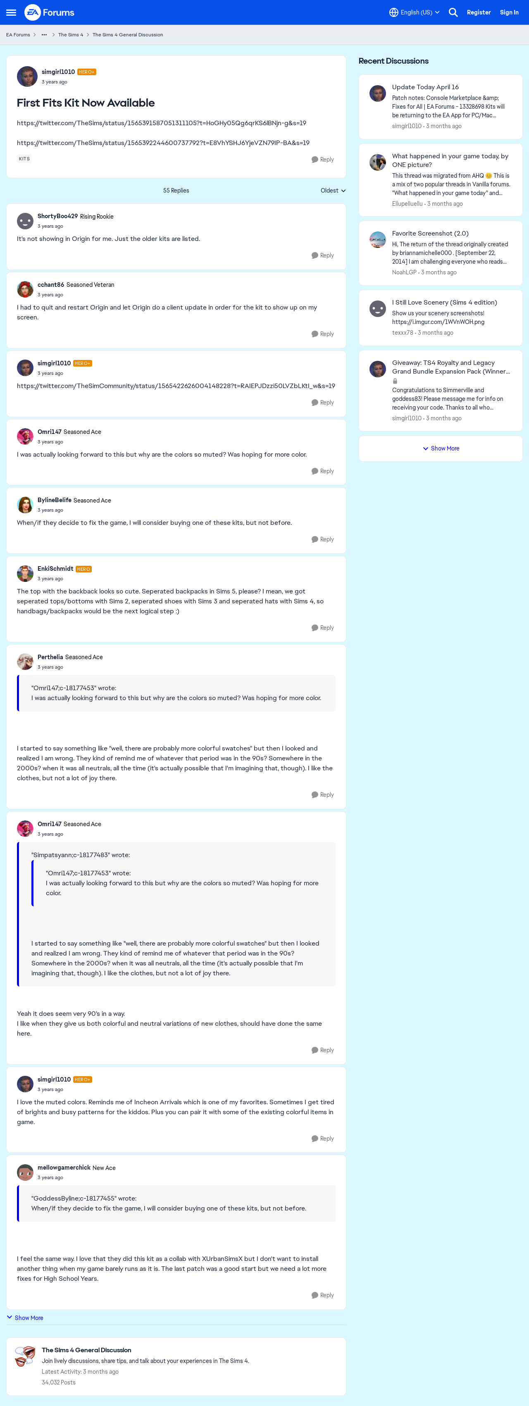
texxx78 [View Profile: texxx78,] (402, 332)
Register (479, 12)
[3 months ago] (442, 126)
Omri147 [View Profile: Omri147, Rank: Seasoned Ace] (50, 432)
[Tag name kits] (24, 158)
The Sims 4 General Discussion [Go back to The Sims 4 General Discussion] (128, 34)
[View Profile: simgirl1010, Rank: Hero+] (27, 76)
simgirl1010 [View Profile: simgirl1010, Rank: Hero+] (58, 72)
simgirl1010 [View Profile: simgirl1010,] (407, 126)
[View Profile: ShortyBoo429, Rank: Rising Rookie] (25, 221)
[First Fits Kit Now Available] (76, 226)
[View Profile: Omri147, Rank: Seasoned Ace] (25, 436)
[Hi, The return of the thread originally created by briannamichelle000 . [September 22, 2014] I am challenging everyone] (452, 253)
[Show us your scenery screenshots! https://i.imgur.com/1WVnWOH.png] (452, 317)
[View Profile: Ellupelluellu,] (377, 162)
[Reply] (323, 159)
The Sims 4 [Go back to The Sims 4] (70, 34)
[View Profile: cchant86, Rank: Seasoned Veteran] (25, 289)
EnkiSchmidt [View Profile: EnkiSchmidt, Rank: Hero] (56, 568)
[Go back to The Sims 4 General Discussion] (145, 1350)
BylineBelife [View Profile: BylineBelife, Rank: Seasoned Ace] (54, 500)
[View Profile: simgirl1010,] (377, 93)
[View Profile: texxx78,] (377, 308)
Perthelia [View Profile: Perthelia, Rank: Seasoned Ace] (50, 657)
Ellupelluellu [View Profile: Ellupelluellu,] (407, 203)
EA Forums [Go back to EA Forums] (18, 34)
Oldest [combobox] (333, 191)
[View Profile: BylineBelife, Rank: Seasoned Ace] (25, 505)
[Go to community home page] (49, 12)
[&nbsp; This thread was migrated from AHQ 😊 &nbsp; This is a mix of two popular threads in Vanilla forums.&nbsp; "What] (452, 184)
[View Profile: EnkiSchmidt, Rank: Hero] (25, 573)
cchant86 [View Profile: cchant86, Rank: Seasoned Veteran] (51, 284)
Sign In (509, 12)
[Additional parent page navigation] (44, 35)
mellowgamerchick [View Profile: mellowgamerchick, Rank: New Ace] (64, 1167)
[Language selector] (414, 12)
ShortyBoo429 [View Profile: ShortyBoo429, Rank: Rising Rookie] (58, 216)
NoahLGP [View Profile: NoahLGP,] (404, 272)
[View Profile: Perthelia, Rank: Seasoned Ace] (25, 661)
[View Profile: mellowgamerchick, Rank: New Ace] (25, 1172)
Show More (24, 1318)
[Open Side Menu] (11, 12)
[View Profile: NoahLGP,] (377, 239)
